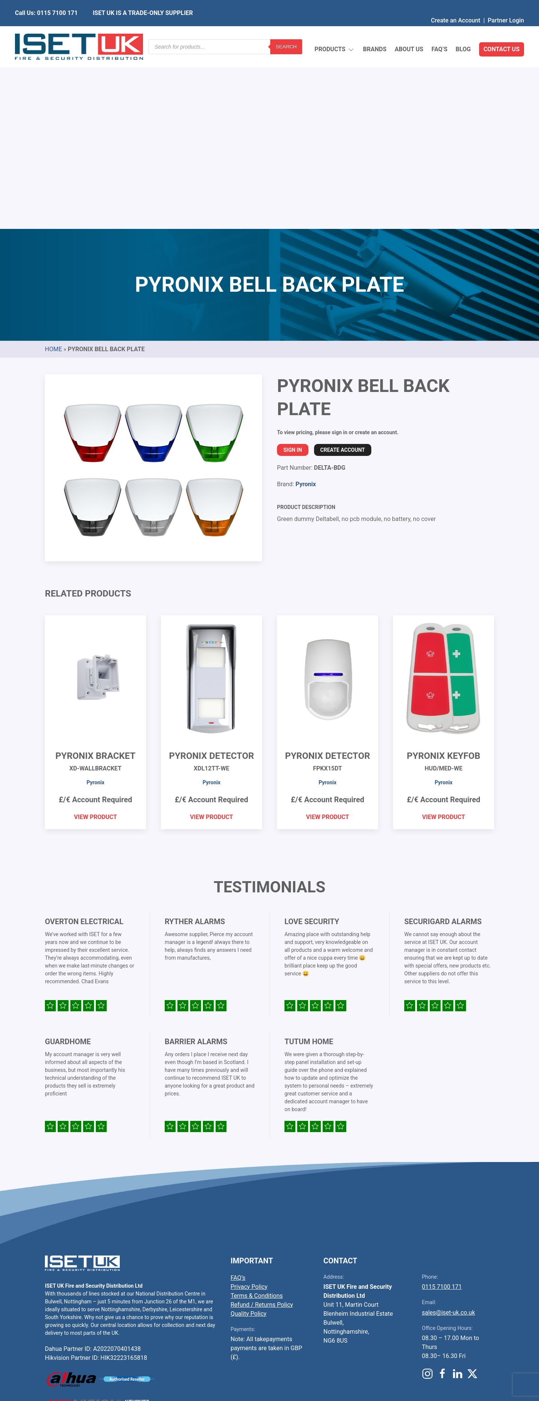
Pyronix (305, 307)
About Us (409, 31)
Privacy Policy (249, 1110)
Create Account (342, 273)
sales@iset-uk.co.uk (448, 1136)
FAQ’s (440, 31)
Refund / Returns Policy (262, 1128)
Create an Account (455, 5)
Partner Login (506, 5)
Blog (463, 31)
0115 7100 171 (442, 1110)
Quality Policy (249, 1137)
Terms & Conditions (257, 1119)
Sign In (292, 273)
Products (334, 32)
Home (53, 172)
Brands (375, 31)
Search (286, 31)
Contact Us (502, 31)
